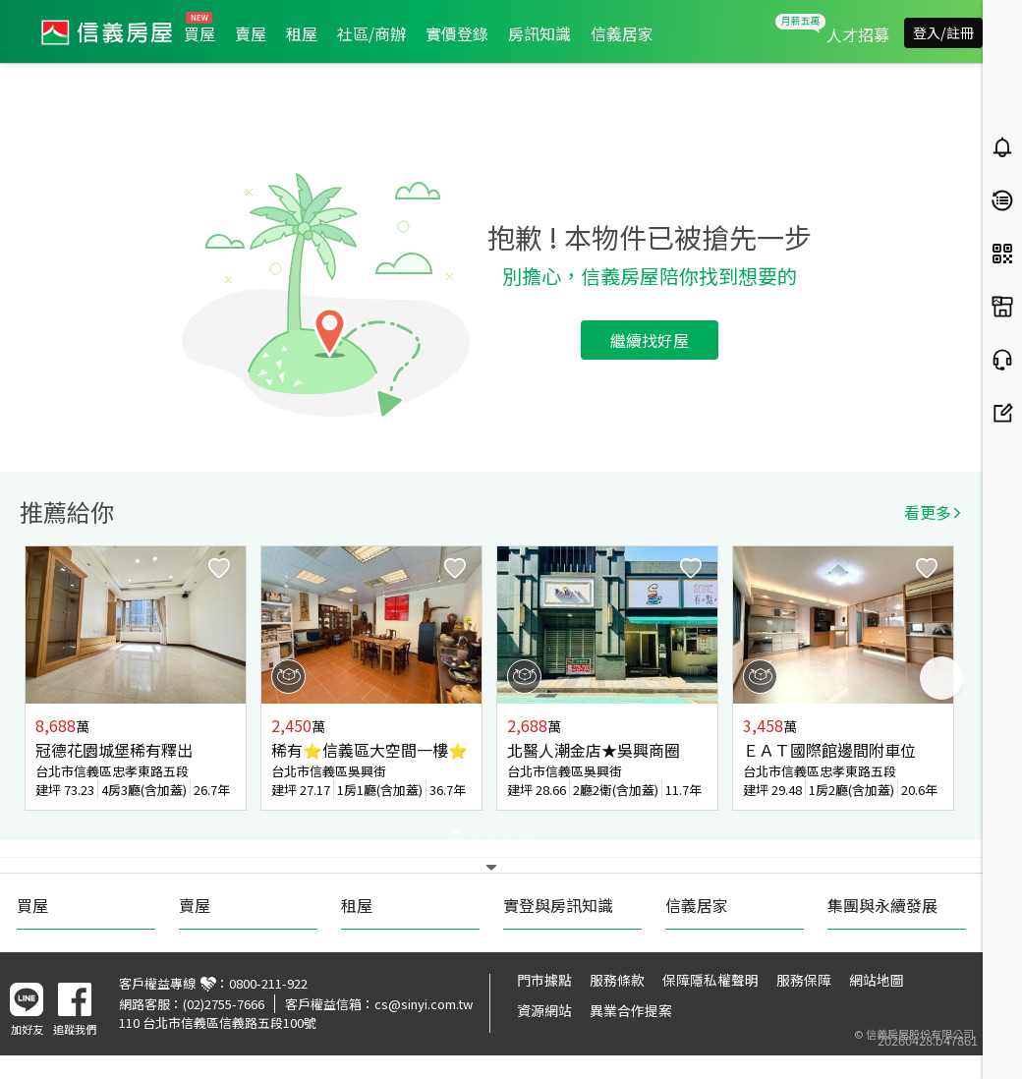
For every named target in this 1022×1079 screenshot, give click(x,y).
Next (941, 678)
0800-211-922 (268, 983)
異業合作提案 (631, 1010)
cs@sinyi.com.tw (423, 1003)
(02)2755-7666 (223, 1003)
